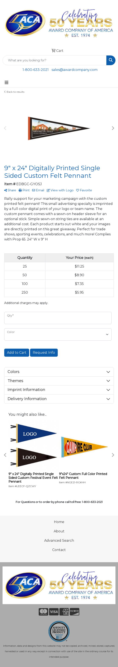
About (59, 531)
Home (59, 522)
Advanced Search (59, 541)
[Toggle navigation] (6, 83)
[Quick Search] (55, 60)
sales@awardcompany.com (74, 70)
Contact (59, 550)
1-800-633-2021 (36, 70)
